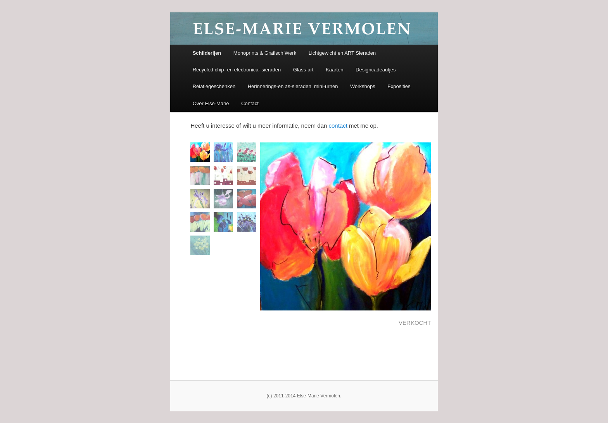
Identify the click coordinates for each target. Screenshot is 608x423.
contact (337, 125)
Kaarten (335, 70)
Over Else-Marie (211, 103)
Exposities (398, 86)
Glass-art (303, 70)
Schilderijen (207, 53)
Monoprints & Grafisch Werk (264, 53)
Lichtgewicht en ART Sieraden (342, 53)
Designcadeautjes (376, 70)
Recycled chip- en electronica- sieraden (237, 70)
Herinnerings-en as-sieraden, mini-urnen (293, 86)
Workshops (362, 86)
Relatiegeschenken (214, 86)
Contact (250, 103)
